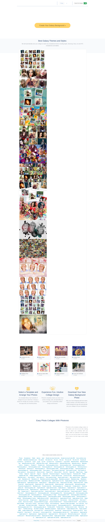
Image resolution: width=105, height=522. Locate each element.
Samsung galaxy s (22, 466)
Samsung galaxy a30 (69, 493)
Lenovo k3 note (68, 475)
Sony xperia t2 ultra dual (58, 470)
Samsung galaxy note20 (54, 496)
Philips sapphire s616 (35, 475)
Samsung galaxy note (65, 465)
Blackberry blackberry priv (30, 460)
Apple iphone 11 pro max (68, 489)
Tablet (33, 458)
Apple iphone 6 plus (32, 482)
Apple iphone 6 (83, 480)
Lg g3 (38, 461)
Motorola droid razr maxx (28, 463)
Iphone (38, 458)
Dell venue (81, 507)
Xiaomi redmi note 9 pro (37, 491)
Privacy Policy (36, 520)
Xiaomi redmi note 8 (76, 491)
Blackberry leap (75, 479)
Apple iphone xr (72, 487)
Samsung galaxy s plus (35, 466)
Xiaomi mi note (41, 472)
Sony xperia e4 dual (51, 477)
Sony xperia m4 (31, 472)
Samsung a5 (22, 468)
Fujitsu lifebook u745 (72, 508)
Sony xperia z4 (74, 512)
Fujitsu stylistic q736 (27, 510)
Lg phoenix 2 (58, 461)
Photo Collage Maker (24, 2)
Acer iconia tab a (54, 500)
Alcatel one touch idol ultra (52, 458)
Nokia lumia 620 (29, 484)
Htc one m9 (68, 460)
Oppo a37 (32, 473)
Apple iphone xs (81, 487)
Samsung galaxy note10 (68, 496)
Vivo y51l (65, 472)
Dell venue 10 (62, 514)
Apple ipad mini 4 (53, 514)
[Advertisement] (55, 338)
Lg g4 (34, 461)
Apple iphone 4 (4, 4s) (58, 480)
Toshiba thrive (60, 507)
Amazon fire (58, 510)
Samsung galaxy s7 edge (49, 494)
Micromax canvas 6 (51, 505)
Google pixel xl (76, 486)
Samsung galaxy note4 (36, 470)
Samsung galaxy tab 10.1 (64, 505)
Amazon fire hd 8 (49, 510)
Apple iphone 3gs (46, 480)
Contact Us (43, 520)
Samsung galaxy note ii (79, 465)
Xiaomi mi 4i (49, 472)
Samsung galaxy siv (71, 466)
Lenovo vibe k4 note (56, 475)
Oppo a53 (45, 473)
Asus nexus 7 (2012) (31, 503)
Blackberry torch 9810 (34, 480)
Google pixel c (33, 500)
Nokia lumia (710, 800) (66, 482)
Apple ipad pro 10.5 (66, 517)
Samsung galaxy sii (47, 466)
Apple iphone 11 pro (55, 489)
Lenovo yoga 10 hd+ (46, 512)
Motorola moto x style (42, 463)
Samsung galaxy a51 (43, 493)
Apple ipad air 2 (23, 514)
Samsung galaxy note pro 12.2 (61, 512)
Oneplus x (26, 465)
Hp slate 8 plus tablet (31, 505)
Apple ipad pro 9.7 (43, 500)
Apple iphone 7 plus (54, 482)
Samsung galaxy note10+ (40, 496)
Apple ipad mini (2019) (53, 517)
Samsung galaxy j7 (40, 468)
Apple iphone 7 (43, 482)
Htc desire (41, 460)
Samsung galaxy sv (58, 486)
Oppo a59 (72, 472)
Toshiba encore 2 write (71, 507)
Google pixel (68, 486)
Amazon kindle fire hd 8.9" (70, 501)
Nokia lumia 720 (39, 484)
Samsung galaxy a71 (31, 493)
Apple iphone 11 (44, 489)
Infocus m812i (57, 472)
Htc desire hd (48, 460)
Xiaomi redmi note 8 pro (63, 491)
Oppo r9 (26, 473)
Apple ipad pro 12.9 (41, 517)
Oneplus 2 (33, 465)
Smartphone (27, 458)
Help (74, 520)
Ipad (43, 458)
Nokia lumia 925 (69, 484)
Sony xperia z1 (40, 477)
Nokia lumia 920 (59, 484)
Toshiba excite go (27, 508)
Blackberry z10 (26, 479)
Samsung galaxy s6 (80, 468)
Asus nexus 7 (28, 512)
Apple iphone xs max (23, 489)
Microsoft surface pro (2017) (33, 515)
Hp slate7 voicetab (39, 508)
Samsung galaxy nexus (52, 465)
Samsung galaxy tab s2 (40, 507)
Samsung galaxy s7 (36, 494)
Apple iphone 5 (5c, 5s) (71, 480)
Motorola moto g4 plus (79, 475)
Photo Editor (49, 3)
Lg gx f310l (66, 461)
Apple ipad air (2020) (59, 515)
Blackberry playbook (50, 508)
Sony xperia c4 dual (71, 470)
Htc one (62, 460)
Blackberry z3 (35, 479)
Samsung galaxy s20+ (63, 494)
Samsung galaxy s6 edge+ (67, 468)
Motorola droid (75, 461)
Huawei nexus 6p (46, 486)
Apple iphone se (34, 489)
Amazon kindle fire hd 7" (56, 501)
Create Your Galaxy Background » (52, 25)
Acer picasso (63, 500)
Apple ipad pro (33, 514)
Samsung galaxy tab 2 (78, 505)
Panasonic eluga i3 (54, 473)
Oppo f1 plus (79, 472)
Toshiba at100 (51, 507)
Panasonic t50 (77, 473)
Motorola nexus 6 (53, 463)
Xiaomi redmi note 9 (50, 491)
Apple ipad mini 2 (42, 514)
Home (42, 3)
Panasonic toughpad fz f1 (24, 486)
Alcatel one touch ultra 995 (68, 458)
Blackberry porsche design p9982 (49, 479)
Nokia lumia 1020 (78, 482)
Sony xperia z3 (82, 470)
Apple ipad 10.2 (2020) (73, 515)
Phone (20, 458)
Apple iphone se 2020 (43, 498)
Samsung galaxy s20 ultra (25, 496)
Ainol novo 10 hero (73, 500)
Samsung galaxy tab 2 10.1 (25, 507)
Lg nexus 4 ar (50, 461)
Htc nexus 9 (36, 512)
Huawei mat (42, 505)
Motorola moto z (22, 477)
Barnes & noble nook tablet (68, 503)
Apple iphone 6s (22, 482)
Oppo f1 (39, 473)
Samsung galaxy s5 (23, 470)
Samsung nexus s (82, 466)
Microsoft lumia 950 (80, 484)
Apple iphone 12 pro (78, 498)
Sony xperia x (31, 477)
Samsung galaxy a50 (24, 494)
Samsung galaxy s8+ (30, 487)
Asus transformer (54, 503)
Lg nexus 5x (28, 461)
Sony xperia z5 (22, 472)
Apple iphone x (62, 487)
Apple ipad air (83, 512)
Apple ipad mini (61, 508)
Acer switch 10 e (38, 510)
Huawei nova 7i (25, 491)
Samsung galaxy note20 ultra (78, 494)
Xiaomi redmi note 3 (63, 477)
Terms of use (68, 520)
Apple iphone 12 (54, 498)
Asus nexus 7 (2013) (43, 503)
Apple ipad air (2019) (47, 515)
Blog (55, 3)
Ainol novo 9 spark (28, 501)
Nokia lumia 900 (49, 484)
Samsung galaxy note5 (52, 468)
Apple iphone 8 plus (51, 487)
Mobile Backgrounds (57, 520)
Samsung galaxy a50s (82, 493)
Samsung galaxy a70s (56, 493)
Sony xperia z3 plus (75, 477)
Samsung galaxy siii (59, 466)
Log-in (69, 3)
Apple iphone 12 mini (65, 498)
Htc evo (56, 460)
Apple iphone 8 (41, 487)
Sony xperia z (46, 470)
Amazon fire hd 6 (67, 510)
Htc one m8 (76, 460)
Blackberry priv (37, 486)
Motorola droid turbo (65, 463)
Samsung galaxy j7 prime (29, 498)
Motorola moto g (76, 463)
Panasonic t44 (46, 475)
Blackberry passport (64, 479)
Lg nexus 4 (20, 461)
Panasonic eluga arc (66, 473)
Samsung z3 (30, 468)
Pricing (61, 3)
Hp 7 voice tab (80, 503)
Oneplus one (41, 465)
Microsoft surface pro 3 (74, 514)
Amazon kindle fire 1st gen (41, 501)
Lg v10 (43, 461)
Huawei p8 (83, 460)
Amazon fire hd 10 (78, 510)
